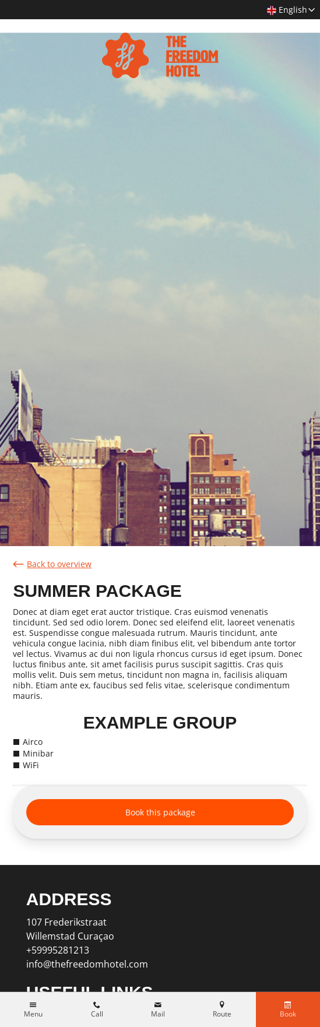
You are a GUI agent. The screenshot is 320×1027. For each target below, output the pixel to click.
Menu (33, 1014)
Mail (158, 1014)
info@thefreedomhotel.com (87, 964)
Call (97, 1014)
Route (222, 1014)
